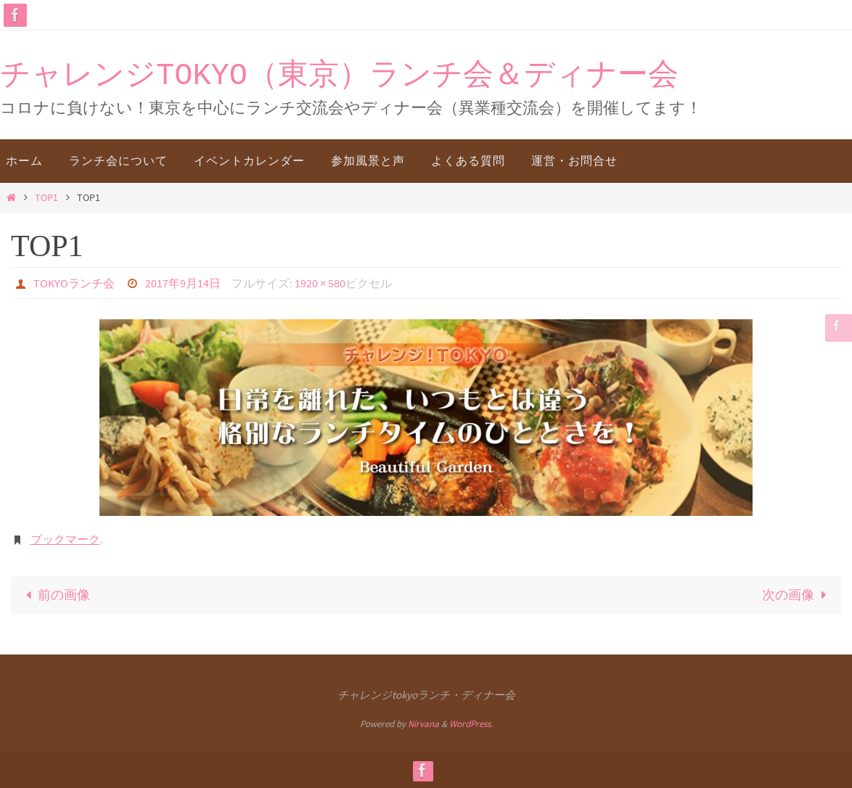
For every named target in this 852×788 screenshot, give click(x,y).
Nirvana (423, 724)
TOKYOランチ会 (74, 283)
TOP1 (46, 197)
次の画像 (797, 594)
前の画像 (54, 594)
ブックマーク (65, 539)
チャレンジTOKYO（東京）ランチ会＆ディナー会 (339, 76)
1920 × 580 (320, 283)
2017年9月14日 (183, 283)
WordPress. (471, 724)
